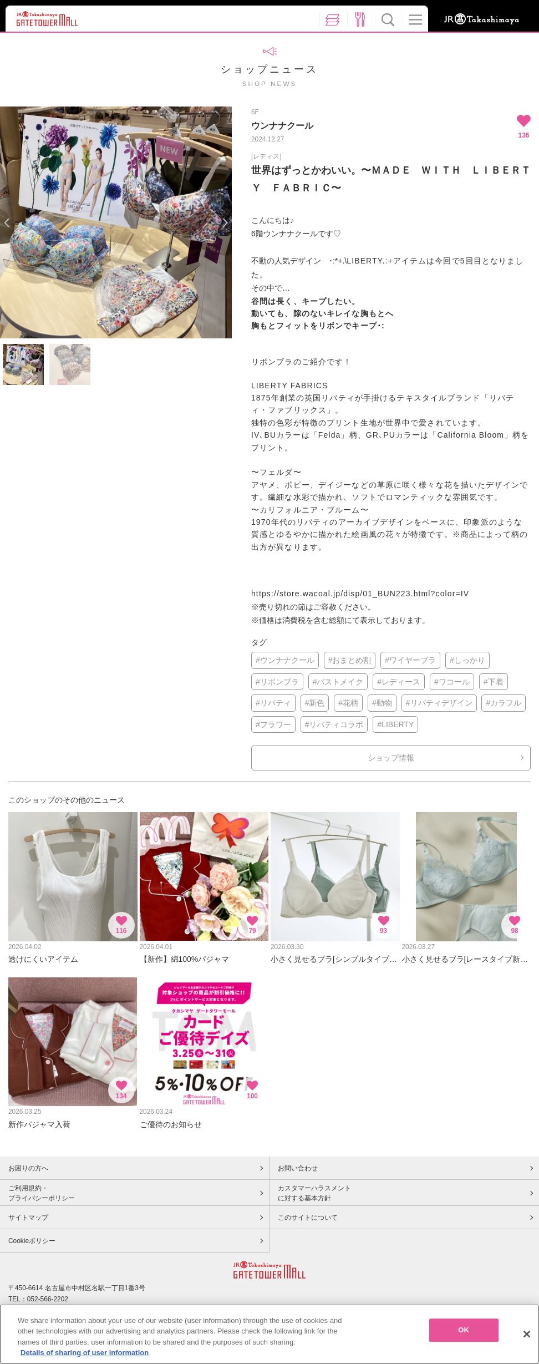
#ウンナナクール (285, 660)
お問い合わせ (298, 1168)
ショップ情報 (391, 757)
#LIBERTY (395, 724)
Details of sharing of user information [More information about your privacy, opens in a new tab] (85, 1357)
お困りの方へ (28, 1168)
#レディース (398, 681)
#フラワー (273, 724)
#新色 (315, 702)
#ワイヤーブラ (410, 660)
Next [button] (225, 222)
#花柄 (348, 702)
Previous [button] (7, 222)
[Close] (527, 1338)
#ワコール (452, 681)
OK (463, 1334)
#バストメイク (338, 681)
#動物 (382, 702)
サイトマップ (28, 1217)
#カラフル (503, 702)
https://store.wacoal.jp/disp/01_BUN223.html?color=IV (360, 593)
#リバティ (273, 702)
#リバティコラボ (334, 724)
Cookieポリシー (31, 1241)
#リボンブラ (277, 681)
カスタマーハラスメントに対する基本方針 (314, 1193)
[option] (116, 222)
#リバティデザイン (439, 702)
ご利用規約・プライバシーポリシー (41, 1193)
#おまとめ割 (350, 660)
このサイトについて (308, 1217)
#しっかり (467, 660)
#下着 (494, 681)
